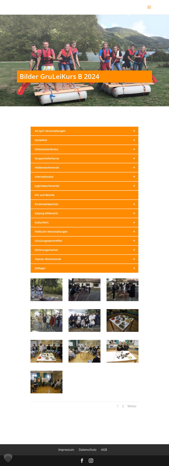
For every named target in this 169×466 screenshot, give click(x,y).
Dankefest (87, 140)
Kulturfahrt (87, 222)
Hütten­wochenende (87, 167)
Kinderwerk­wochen (87, 204)
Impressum (66, 450)
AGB (104, 450)
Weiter (132, 406)
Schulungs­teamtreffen (87, 240)
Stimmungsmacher (87, 250)
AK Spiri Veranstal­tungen (87, 131)
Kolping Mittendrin (87, 213)
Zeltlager (87, 268)
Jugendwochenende (87, 186)
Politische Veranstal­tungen (87, 231)
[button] (8, 458)
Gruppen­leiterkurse (87, 158)
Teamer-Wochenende (87, 259)
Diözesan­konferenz (87, 149)
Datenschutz (87, 450)
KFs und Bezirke (44, 195)
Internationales (87, 176)
